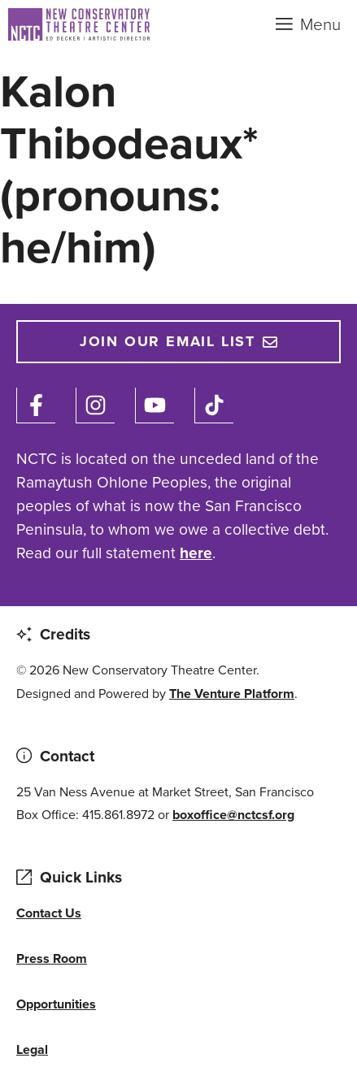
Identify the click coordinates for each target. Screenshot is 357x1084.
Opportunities (56, 1004)
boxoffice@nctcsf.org (233, 814)
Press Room (51, 958)
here (196, 552)
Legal (32, 1049)
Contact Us (48, 913)
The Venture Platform (231, 693)
